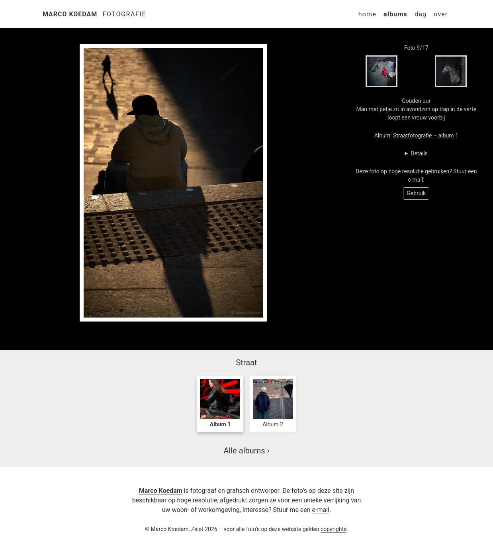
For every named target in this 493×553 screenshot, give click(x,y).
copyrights (333, 529)
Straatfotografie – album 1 (425, 135)
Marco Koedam (70, 14)
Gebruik (416, 193)
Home (367, 14)
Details (419, 153)
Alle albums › (246, 450)
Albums (395, 14)
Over (441, 14)
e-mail (320, 510)
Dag (420, 14)
